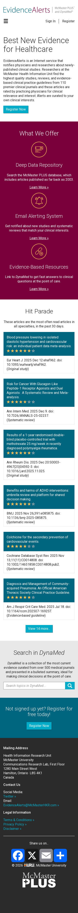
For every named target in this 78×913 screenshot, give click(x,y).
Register (68, 21)
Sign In (51, 21)
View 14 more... (39, 629)
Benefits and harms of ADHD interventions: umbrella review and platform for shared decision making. (38, 494)
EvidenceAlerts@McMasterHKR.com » (31, 805)
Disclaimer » (12, 829)
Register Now (16, 109)
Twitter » (9, 796)
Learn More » (39, 187)
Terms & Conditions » (18, 820)
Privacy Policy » (15, 824)
